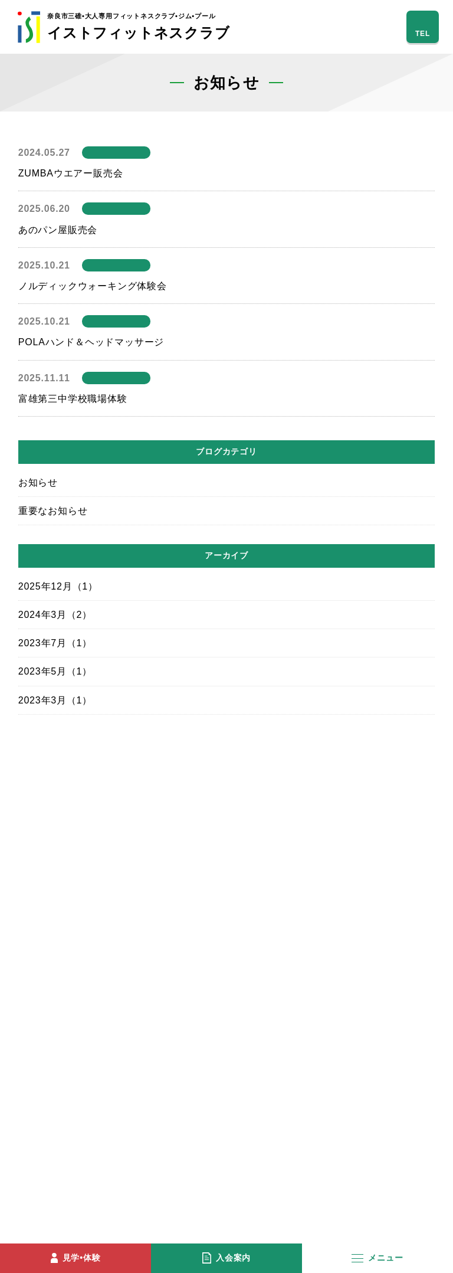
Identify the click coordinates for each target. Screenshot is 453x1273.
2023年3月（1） (55, 700)
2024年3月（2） (55, 615)
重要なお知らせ (53, 511)
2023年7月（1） (55, 643)
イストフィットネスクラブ (138, 26)
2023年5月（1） (55, 671)
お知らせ (38, 482)
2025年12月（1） (58, 586)
